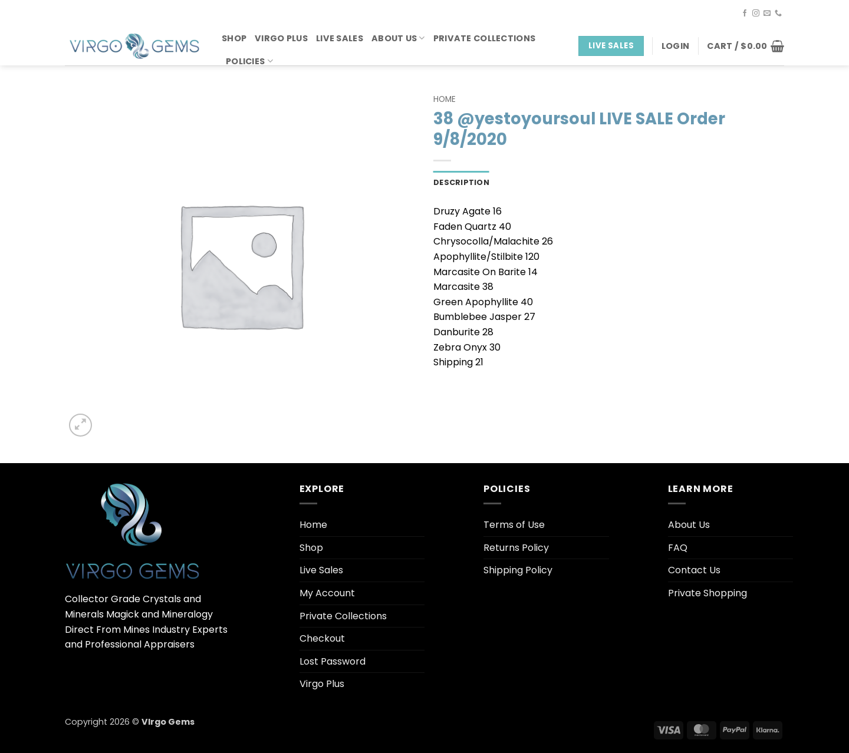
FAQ (677, 547)
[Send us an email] (767, 13)
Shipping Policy (517, 570)
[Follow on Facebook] (744, 13)
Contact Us (694, 570)
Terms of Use (514, 524)
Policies (249, 61)
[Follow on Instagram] (755, 13)
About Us (398, 38)
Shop (234, 38)
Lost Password (333, 661)
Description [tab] (461, 182)
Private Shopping (707, 593)
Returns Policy (516, 547)
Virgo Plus (281, 38)
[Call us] (778, 13)
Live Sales (339, 38)
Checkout (322, 638)
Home (444, 99)
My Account (327, 593)
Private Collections (484, 38)
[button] (675, 46)
